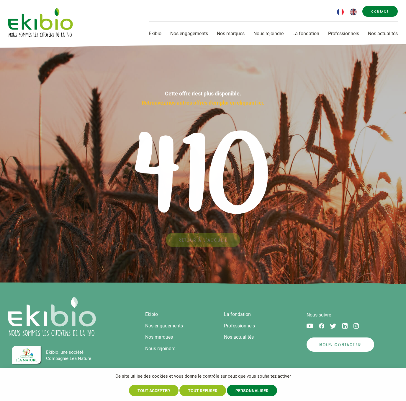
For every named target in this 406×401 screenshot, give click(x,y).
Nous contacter (340, 345)
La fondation (305, 33)
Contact (380, 11)
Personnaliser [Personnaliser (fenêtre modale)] (252, 390)
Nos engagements (189, 33)
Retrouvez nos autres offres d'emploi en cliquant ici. (203, 103)
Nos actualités (383, 33)
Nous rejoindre (268, 33)
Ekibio (155, 33)
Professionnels (343, 33)
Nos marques (231, 33)
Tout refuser (202, 390)
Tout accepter (153, 390)
